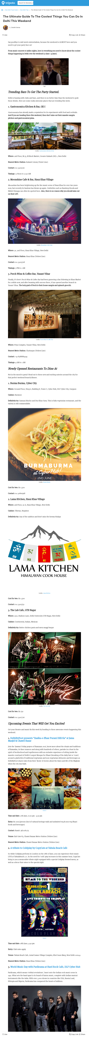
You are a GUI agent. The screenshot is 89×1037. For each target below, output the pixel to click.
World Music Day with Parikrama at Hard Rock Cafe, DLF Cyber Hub (45, 966)
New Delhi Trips (24, 10)
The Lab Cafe (46, 706)
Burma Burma (46, 482)
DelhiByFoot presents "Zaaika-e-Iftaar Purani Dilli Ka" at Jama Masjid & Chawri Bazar (41, 739)
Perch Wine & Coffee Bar (46, 339)
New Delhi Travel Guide (11, 10)
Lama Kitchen (46, 593)
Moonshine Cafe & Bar (46, 245)
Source (44, 810)
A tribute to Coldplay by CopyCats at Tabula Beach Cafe (38, 848)
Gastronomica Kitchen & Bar (46, 151)
